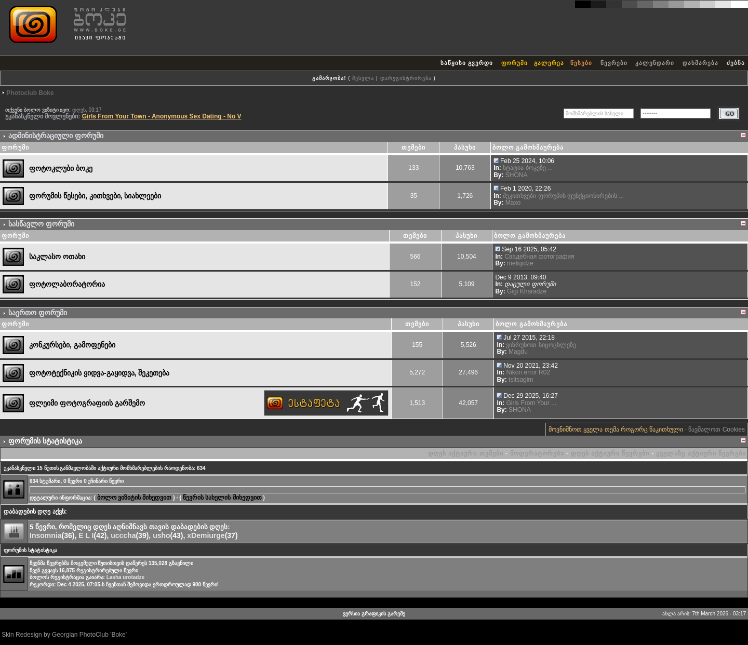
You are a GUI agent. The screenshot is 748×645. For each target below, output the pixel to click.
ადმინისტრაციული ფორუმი (55, 135)
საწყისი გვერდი (466, 63)
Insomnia (45, 535)
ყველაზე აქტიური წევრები (701, 453)
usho (161, 535)
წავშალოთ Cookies (716, 429)
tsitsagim (521, 379)
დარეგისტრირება (406, 78)
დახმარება (700, 63)
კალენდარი (654, 63)
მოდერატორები (537, 453)
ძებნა (736, 63)
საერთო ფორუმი (37, 312)
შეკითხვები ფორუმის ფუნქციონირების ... (563, 195)
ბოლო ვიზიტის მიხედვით (134, 497)
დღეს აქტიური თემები (465, 453)
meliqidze (520, 263)
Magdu (518, 351)
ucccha (123, 535)
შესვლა (363, 78)
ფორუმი (514, 63)
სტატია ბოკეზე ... (528, 167)
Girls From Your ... (531, 403)
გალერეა (549, 63)
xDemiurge (205, 535)
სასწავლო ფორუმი (41, 224)
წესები (581, 63)
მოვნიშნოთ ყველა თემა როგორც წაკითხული (616, 429)
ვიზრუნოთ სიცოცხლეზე (541, 344)
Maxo (512, 202)
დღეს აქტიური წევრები (610, 453)
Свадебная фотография (539, 256)
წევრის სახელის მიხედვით (222, 497)
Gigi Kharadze (526, 291)
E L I (86, 535)
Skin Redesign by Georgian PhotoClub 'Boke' (64, 634)
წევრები (613, 63)
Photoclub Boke (30, 93)
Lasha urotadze (125, 577)
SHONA (516, 175)
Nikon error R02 (528, 372)
